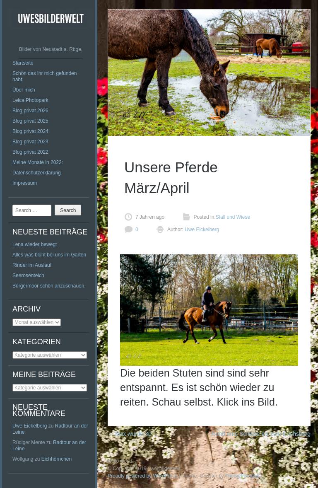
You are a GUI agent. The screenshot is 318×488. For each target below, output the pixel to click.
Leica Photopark (30, 100)
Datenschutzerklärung (36, 173)
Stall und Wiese (233, 217)
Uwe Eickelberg (29, 426)
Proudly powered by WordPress (143, 476)
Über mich (23, 90)
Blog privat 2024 (30, 131)
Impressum (24, 183)
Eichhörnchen (56, 459)
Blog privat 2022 (30, 152)
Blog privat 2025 (30, 121)
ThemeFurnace (242, 476)
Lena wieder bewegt (34, 244)
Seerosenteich (28, 275)
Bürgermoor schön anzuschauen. (49, 286)
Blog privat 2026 (30, 111)
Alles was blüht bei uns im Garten (49, 255)
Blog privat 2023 (30, 142)
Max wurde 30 (130, 433)
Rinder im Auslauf (31, 265)
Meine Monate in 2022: (37, 162)
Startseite (23, 63)
